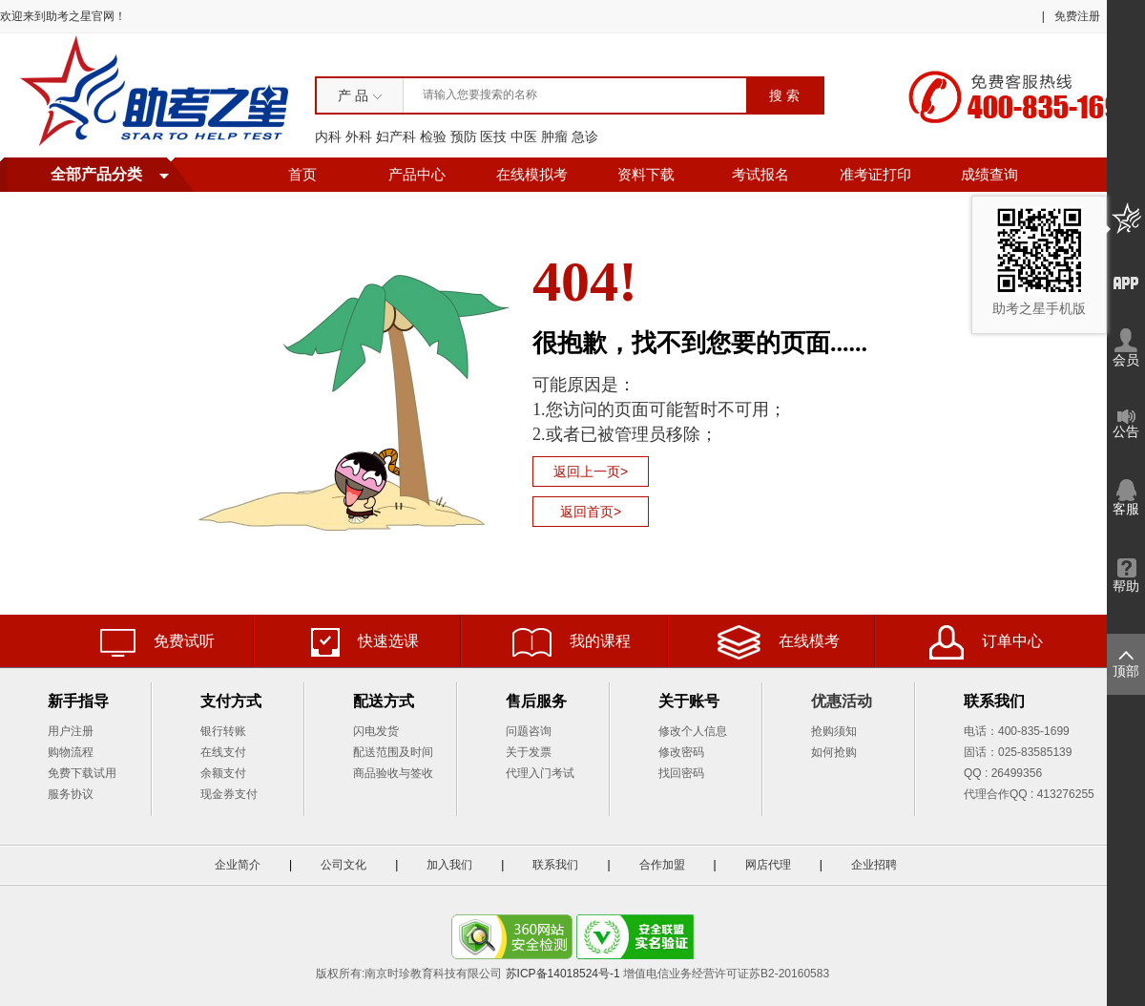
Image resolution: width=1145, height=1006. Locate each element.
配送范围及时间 (393, 752)
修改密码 (681, 752)
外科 (358, 136)
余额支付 (223, 773)
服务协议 (71, 794)
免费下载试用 (82, 773)
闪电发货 (376, 731)
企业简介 (237, 864)
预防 (463, 136)
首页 (302, 174)
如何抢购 (834, 752)
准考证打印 (875, 174)
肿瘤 (554, 136)
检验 (433, 136)
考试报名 (760, 174)
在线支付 (223, 752)
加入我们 (449, 864)
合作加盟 (662, 864)
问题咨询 (529, 731)
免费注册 (1077, 16)
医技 (493, 136)
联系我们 (555, 864)
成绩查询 (989, 174)
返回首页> (590, 511)
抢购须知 (834, 731)
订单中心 (986, 642)
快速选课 (365, 642)
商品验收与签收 (393, 773)
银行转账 (223, 731)
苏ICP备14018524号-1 (563, 973)
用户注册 (71, 731)
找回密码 (681, 773)
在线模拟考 (532, 174)
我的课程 (571, 642)
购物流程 (71, 752)
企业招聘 (874, 864)
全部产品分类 (96, 174)
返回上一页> (590, 471)
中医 (523, 136)
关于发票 (529, 752)
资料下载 (646, 174)
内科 (328, 136)
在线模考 (779, 642)
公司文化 (343, 864)
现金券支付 (229, 794)
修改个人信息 (692, 731)
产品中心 (417, 174)
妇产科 (396, 136)
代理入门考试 (540, 773)
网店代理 (768, 864)
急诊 (585, 136)
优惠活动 (841, 701)
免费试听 (157, 643)
